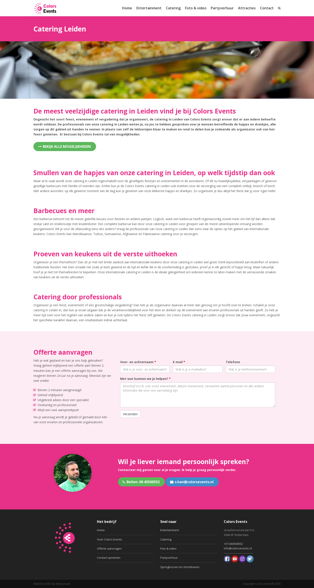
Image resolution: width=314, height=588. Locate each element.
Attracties (247, 8)
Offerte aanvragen (109, 548)
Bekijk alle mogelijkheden (64, 146)
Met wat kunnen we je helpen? (145, 379)
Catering (173, 8)
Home (127, 8)
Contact (267, 8)
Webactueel (63, 584)
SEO (49, 584)
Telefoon (233, 362)
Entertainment (149, 8)
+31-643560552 (233, 544)
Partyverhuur (222, 8)
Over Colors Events (109, 539)
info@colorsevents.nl (238, 548)
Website (38, 584)
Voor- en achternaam (138, 362)
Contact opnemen (108, 558)
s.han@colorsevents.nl (192, 481)
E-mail (179, 362)
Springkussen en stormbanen (180, 567)
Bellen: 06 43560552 (141, 481)
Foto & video (195, 8)
